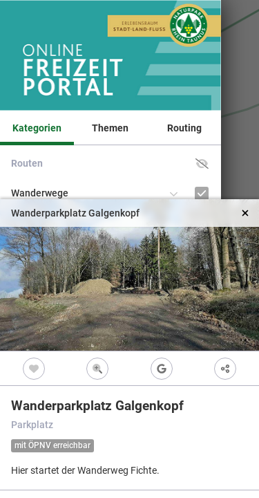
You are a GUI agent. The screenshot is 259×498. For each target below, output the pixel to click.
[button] (202, 163)
